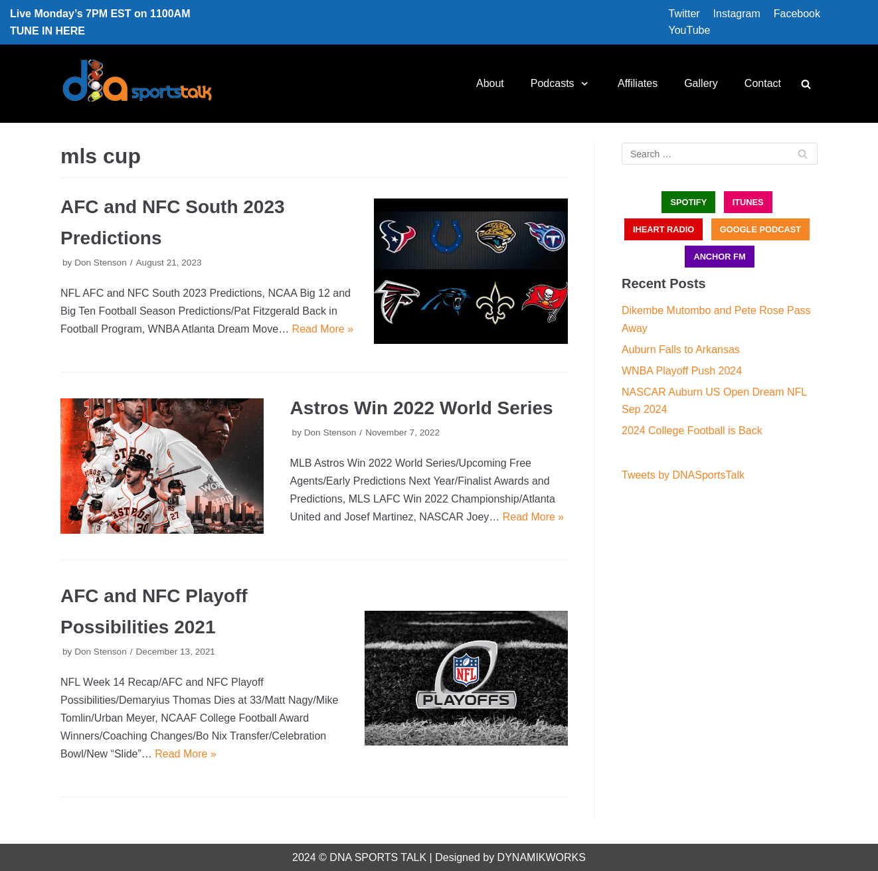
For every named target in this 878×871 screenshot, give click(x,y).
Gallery (701, 83)
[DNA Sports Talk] (137, 83)
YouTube (689, 30)
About (490, 83)
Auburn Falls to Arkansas (681, 349)
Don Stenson (100, 263)
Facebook (797, 13)
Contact (763, 83)
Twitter (683, 13)
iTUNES (748, 202)
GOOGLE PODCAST (760, 229)
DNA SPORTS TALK (377, 857)
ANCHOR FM (719, 257)
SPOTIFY (688, 202)
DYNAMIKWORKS (541, 857)
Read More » (323, 329)
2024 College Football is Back (692, 430)
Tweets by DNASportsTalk (683, 475)
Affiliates (638, 83)
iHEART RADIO (663, 229)
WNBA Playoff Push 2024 (682, 370)
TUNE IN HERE (47, 31)
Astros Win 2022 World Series (421, 408)
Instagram (736, 13)
